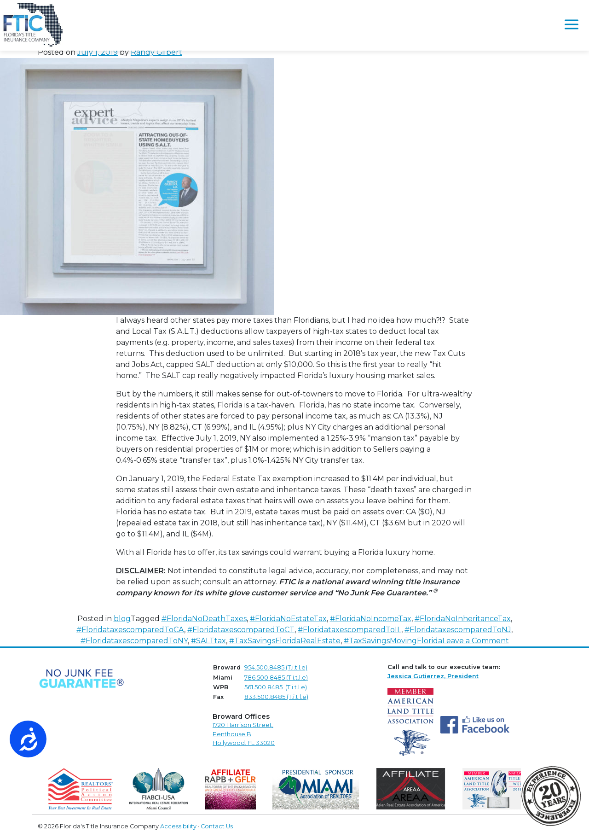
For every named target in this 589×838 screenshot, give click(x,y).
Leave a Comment (475, 640)
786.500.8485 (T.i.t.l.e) (276, 677)
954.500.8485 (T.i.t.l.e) (275, 667)
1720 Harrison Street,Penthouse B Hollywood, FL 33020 (244, 734)
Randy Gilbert (156, 52)
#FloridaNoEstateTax (288, 618)
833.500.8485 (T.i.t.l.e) (276, 696)
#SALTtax (208, 640)
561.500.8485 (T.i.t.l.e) (275, 687)
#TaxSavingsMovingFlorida (393, 640)
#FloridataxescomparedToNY (134, 640)
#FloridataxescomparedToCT (240, 629)
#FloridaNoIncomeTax (370, 618)
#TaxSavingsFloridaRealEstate (285, 640)
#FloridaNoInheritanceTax (463, 618)
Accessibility (178, 826)
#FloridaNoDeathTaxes (204, 618)
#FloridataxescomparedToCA (130, 629)
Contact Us (217, 826)
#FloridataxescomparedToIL (349, 629)
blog (122, 618)
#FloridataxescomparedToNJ (457, 629)
